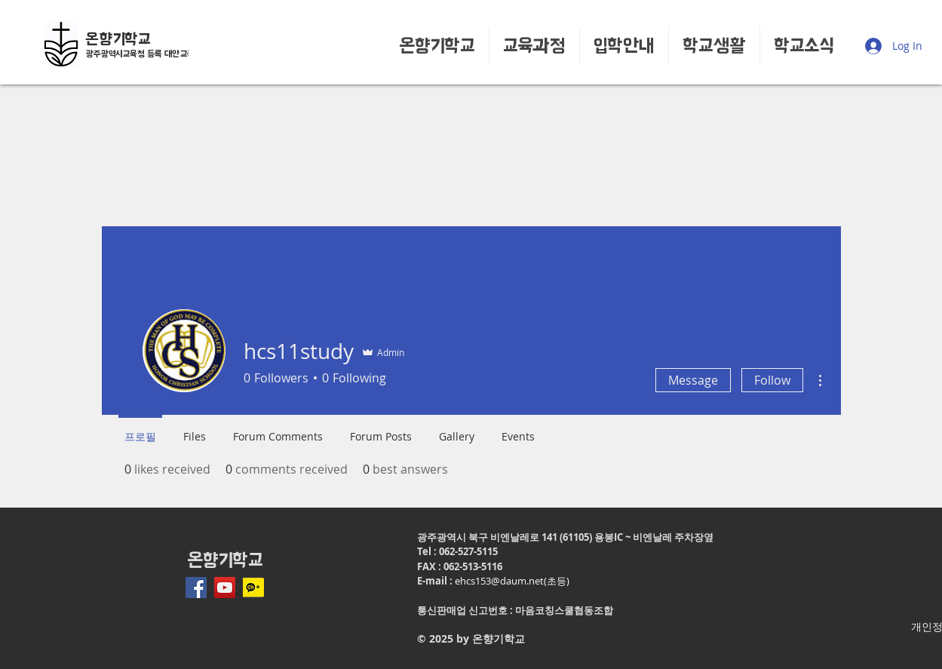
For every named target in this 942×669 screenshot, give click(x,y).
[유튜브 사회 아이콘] (224, 587)
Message (693, 380)
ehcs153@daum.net (499, 581)
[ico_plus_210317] (253, 587)
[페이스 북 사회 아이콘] (196, 587)
